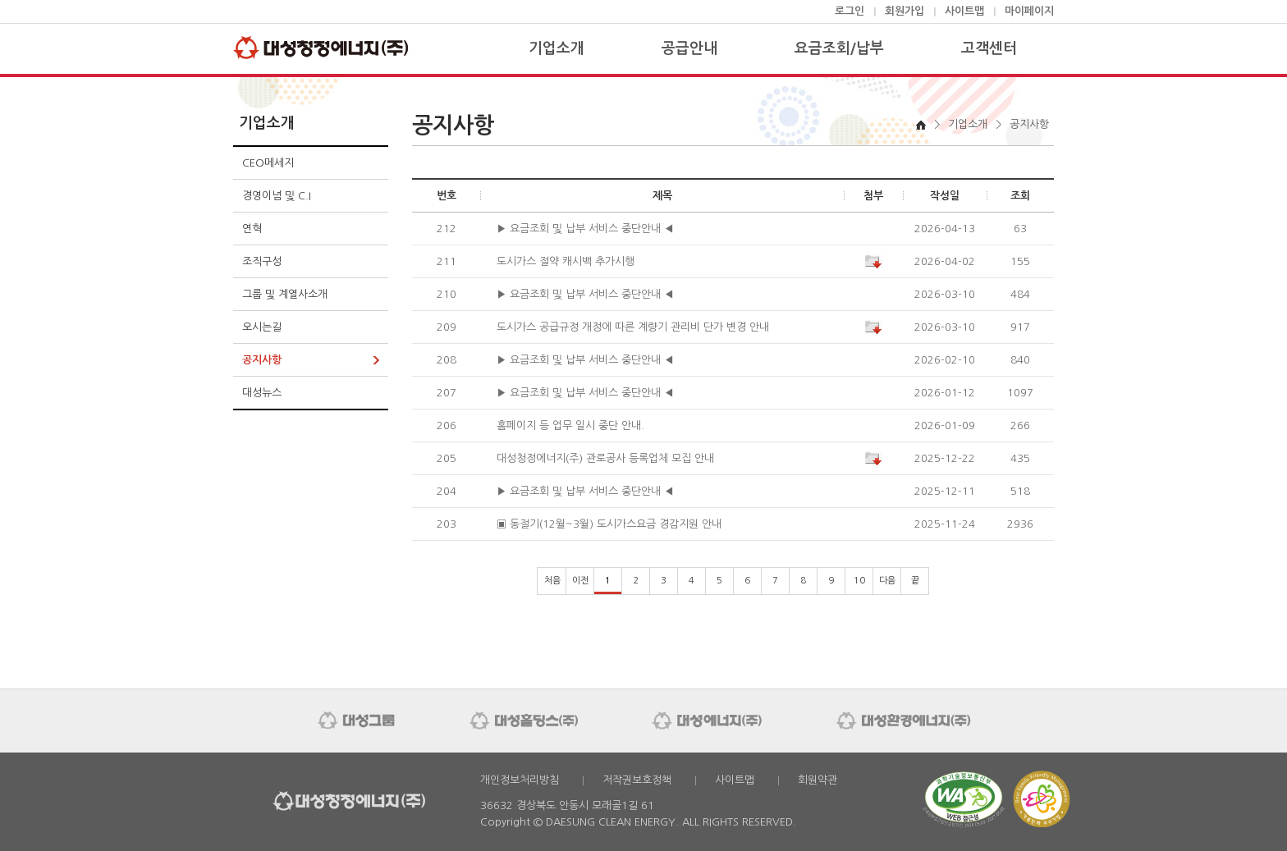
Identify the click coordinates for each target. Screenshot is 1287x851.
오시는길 (262, 327)
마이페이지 (1029, 11)
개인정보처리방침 (519, 780)
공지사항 (262, 360)
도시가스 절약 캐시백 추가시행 (565, 261)
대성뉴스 (262, 392)
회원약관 (817, 780)
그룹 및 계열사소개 (284, 294)
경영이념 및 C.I (276, 195)
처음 (552, 580)
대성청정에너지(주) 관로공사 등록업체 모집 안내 (605, 458)
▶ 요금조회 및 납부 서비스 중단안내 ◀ (585, 228)
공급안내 (689, 48)
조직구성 (262, 261)
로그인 (849, 11)
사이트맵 (964, 11)
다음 (887, 580)
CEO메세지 (268, 163)
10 (859, 580)
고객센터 (989, 48)
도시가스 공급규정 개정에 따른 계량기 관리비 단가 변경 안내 (633, 327)
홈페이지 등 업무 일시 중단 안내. (570, 425)
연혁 (252, 228)
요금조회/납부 (839, 48)
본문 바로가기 (0, 0)
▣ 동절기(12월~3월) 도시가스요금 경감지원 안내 (609, 524)
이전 (580, 580)
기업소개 (556, 48)
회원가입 (904, 11)
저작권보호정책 (636, 780)
